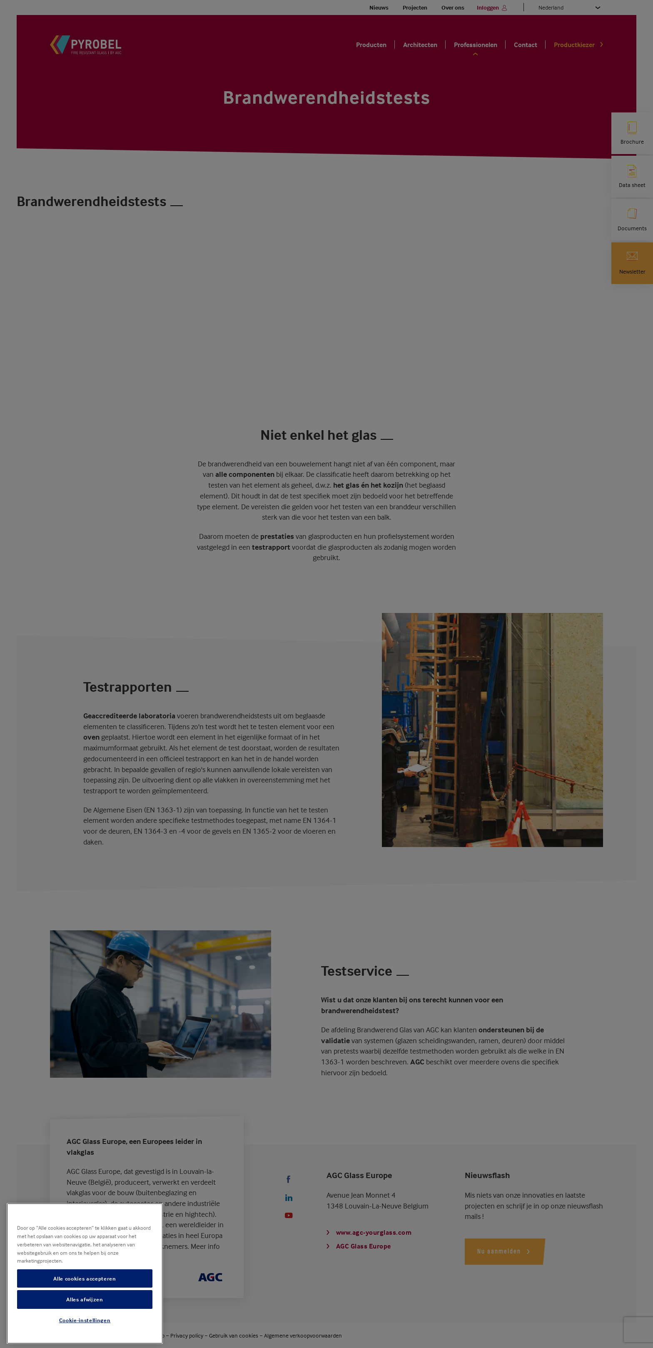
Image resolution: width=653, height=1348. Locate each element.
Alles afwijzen (84, 1299)
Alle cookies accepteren (84, 1278)
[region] (85, 1273)
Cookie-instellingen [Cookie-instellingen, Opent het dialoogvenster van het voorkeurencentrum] (84, 1320)
